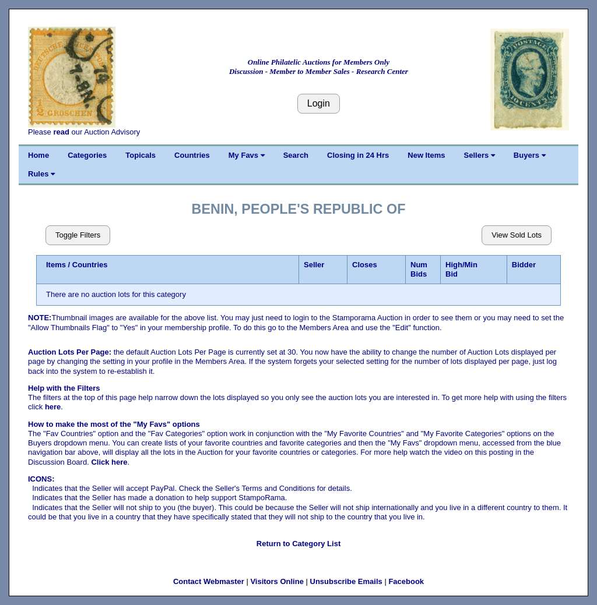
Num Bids (418, 269)
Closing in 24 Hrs (358, 155)
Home (38, 155)
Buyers (530, 155)
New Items (426, 155)
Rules (41, 173)
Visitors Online (277, 581)
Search (295, 155)
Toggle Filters (77, 235)
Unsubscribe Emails (346, 581)
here (53, 406)
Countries (192, 155)
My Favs (247, 155)
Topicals (140, 155)
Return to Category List (298, 543)
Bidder (524, 264)
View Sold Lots (516, 235)
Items (56, 264)
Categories (87, 155)
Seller (314, 264)
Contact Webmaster (208, 581)
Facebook (406, 581)
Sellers (479, 155)
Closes (364, 264)
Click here (109, 462)
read (61, 132)
